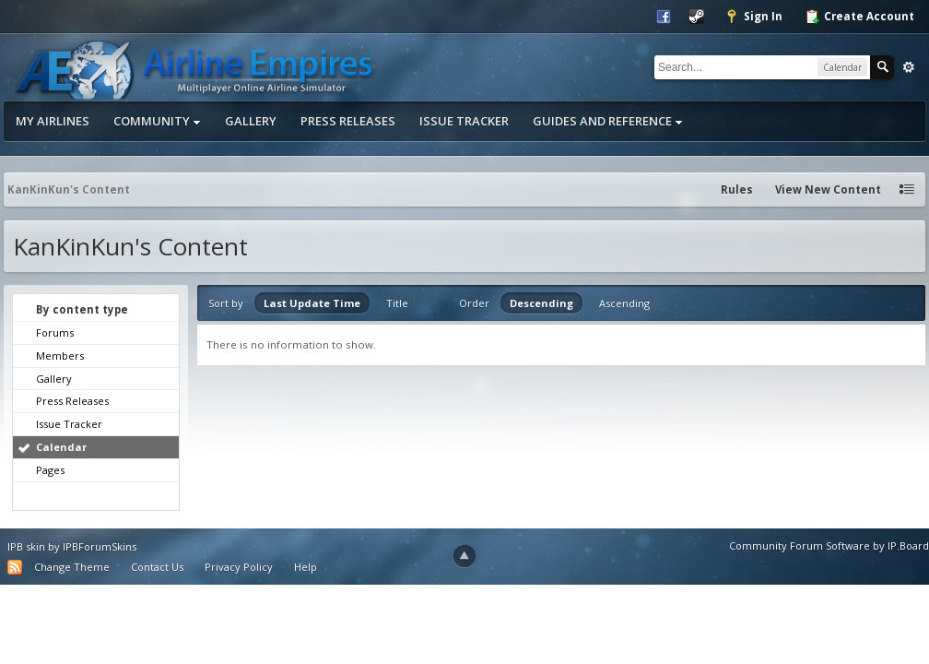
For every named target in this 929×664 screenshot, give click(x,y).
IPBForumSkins (99, 546)
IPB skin (26, 546)
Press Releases (347, 121)
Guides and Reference (608, 121)
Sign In (753, 16)
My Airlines (52, 121)
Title (397, 303)
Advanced (909, 67)
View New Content (828, 189)
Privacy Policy (239, 567)
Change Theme (72, 567)
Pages (50, 470)
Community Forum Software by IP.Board (829, 545)
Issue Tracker (464, 121)
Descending (541, 303)
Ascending (624, 303)
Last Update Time (312, 303)
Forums (55, 332)
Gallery (250, 121)
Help (305, 567)
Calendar (61, 447)
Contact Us (157, 567)
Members (60, 355)
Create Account (859, 16)
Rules (737, 189)
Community (157, 121)
